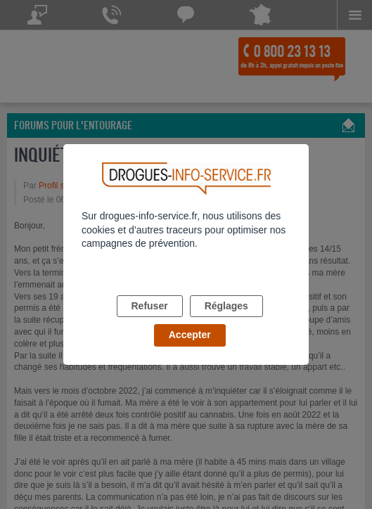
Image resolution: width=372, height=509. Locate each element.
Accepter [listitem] (190, 334)
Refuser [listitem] (150, 305)
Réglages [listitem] (226, 305)
